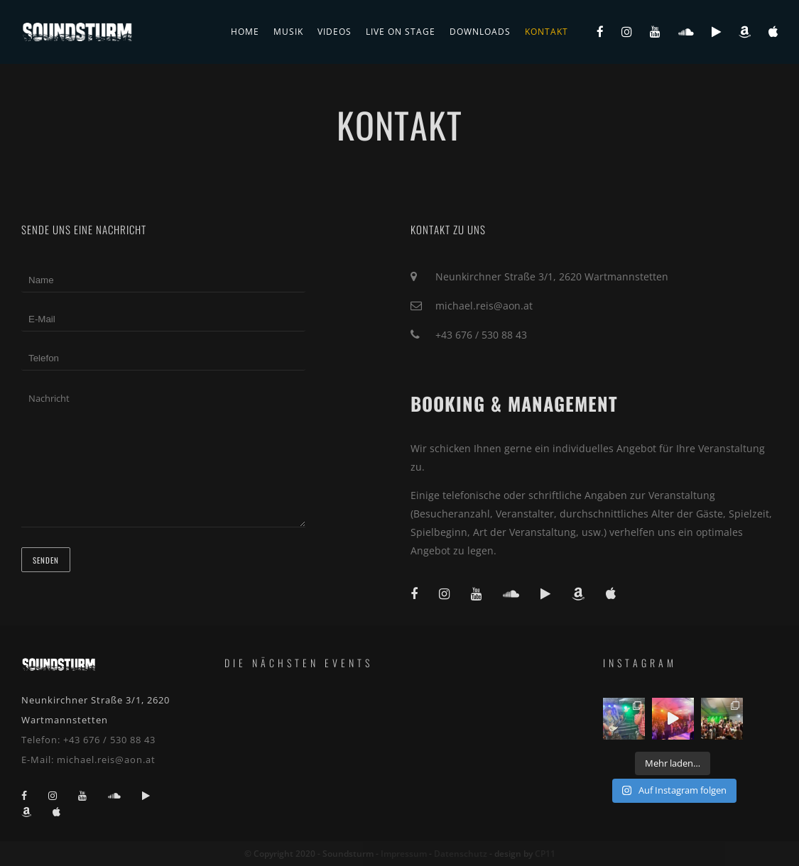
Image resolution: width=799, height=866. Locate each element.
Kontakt (546, 32)
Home (245, 32)
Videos (334, 32)
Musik (288, 32)
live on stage (400, 32)
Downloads (480, 32)
